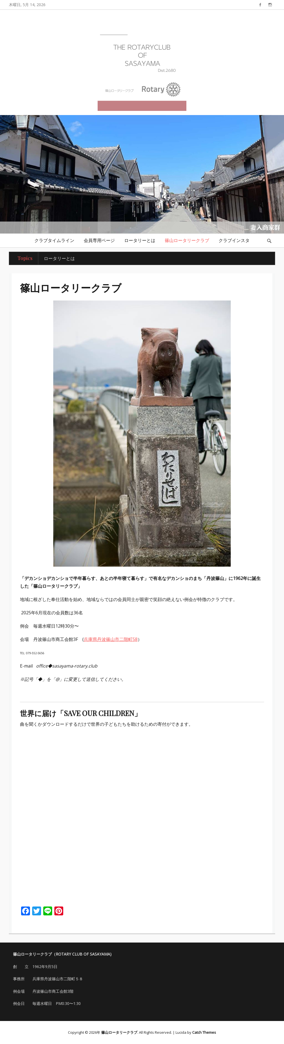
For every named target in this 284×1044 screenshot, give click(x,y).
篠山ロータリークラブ (187, 240)
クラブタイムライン (54, 240)
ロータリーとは (139, 240)
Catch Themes (204, 1032)
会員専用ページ (99, 240)
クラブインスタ (234, 240)
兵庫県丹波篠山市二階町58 (111, 639)
